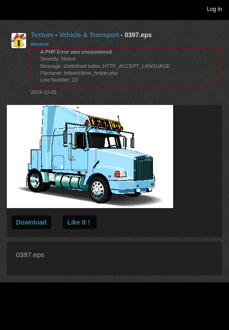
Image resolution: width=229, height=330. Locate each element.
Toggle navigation (11, 8)
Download (31, 222)
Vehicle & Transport (89, 34)
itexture (40, 44)
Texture (42, 34)
